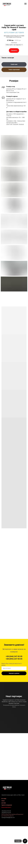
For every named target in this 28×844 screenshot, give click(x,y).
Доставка (3, 817)
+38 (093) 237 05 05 (6, 827)
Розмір (12, 32)
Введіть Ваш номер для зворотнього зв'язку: (11, 664)
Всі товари (3, 813)
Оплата (3, 815)
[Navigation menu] (25, 4)
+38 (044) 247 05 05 (6, 825)
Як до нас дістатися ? (6, 821)
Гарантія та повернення (6, 819)
